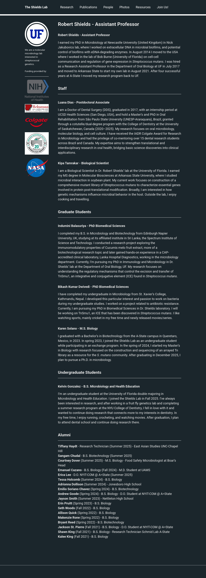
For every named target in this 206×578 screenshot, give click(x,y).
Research (66, 7)
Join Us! (162, 7)
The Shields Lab (36, 7)
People (108, 7)
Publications (88, 7)
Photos (124, 7)
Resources (143, 7)
